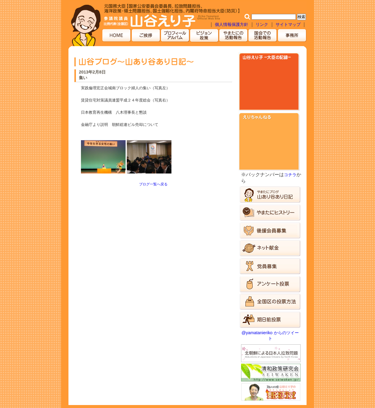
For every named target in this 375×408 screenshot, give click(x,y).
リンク (262, 24)
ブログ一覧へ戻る (153, 184)
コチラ (290, 174)
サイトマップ (289, 24)
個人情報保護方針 (231, 24)
